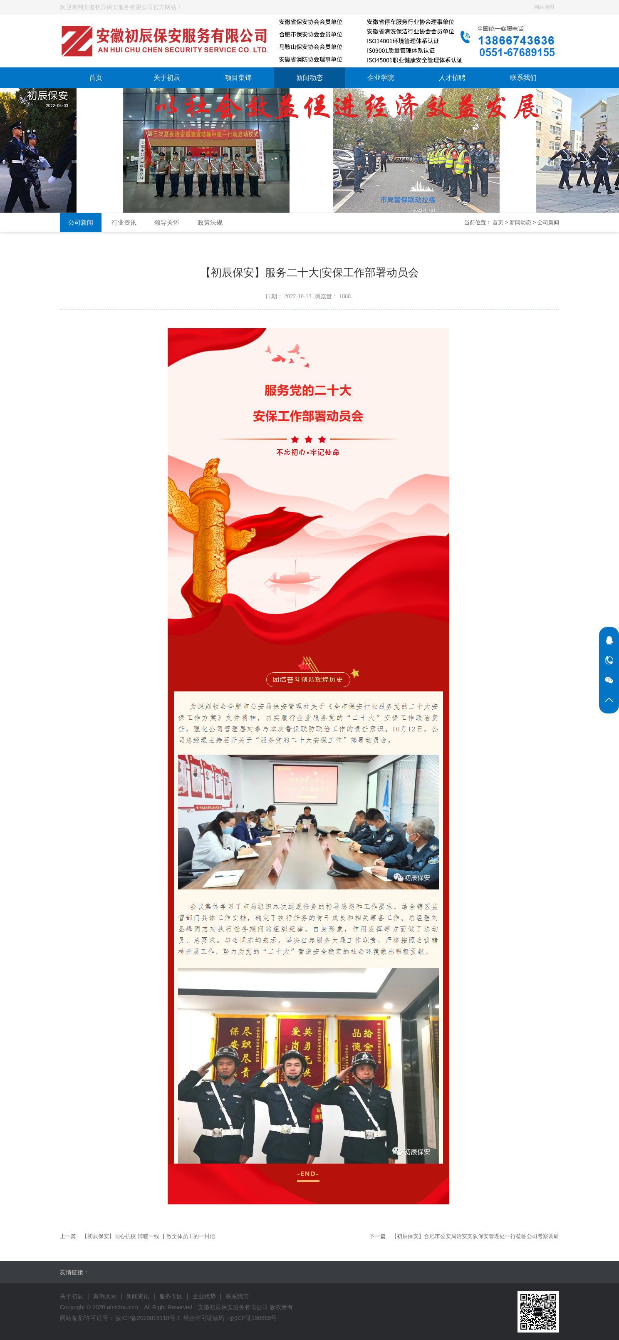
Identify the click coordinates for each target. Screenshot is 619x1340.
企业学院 (380, 77)
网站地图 (544, 7)
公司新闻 (80, 222)
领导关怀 (166, 222)
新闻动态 (309, 77)
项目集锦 (238, 77)
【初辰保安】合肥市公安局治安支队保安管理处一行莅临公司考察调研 (475, 1236)
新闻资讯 (137, 1296)
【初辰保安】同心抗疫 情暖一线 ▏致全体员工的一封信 (148, 1236)
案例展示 (104, 1296)
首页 (95, 77)
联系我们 (523, 77)
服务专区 (171, 1296)
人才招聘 (452, 77)
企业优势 (204, 1296)
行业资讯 (123, 222)
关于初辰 (167, 77)
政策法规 (210, 222)
